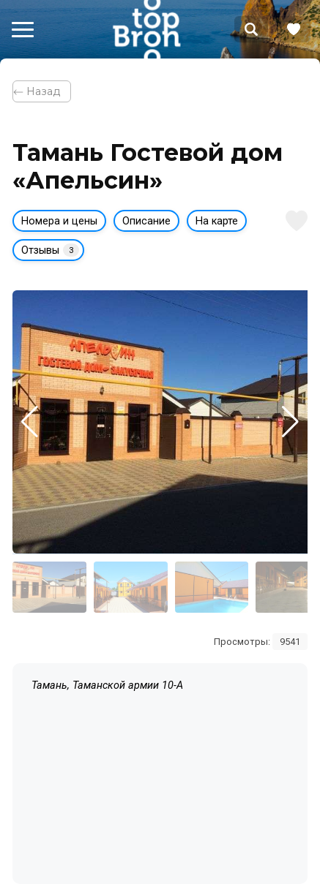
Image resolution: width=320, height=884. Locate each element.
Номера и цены (59, 221)
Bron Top (146, 29)
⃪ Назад (41, 91)
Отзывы (50, 250)
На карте (217, 221)
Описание (146, 221)
